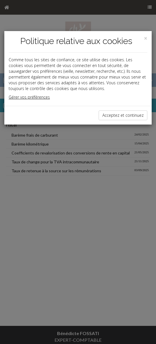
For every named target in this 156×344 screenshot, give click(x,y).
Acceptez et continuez (123, 115)
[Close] (145, 38)
